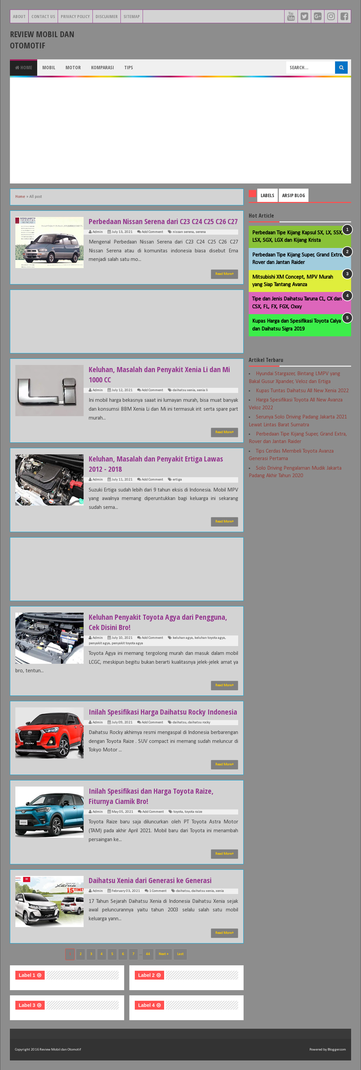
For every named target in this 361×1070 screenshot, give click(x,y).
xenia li (202, 390)
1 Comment (158, 891)
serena (201, 232)
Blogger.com (337, 1050)
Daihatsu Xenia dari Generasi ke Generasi (150, 880)
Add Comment (152, 232)
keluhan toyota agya (209, 638)
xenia (220, 891)
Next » (164, 954)
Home (23, 67)
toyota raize (193, 812)
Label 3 (27, 1005)
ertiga (177, 480)
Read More (224, 274)
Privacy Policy (75, 16)
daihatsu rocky (199, 722)
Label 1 (27, 975)
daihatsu (179, 722)
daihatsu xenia (184, 390)
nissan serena (183, 232)
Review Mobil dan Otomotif (42, 39)
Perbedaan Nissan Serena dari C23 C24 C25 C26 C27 (163, 221)
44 (148, 954)
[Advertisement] (180, 130)
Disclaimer (107, 16)
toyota (178, 812)
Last (180, 954)
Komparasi (102, 67)
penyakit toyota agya (127, 643)
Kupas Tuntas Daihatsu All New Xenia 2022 (302, 391)
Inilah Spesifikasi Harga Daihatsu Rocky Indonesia (163, 711)
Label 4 (146, 1005)
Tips (128, 67)
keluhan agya (183, 638)
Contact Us (43, 16)
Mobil (48, 67)
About (19, 16)
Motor (73, 67)
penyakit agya (99, 643)
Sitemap (132, 16)
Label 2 (146, 975)
